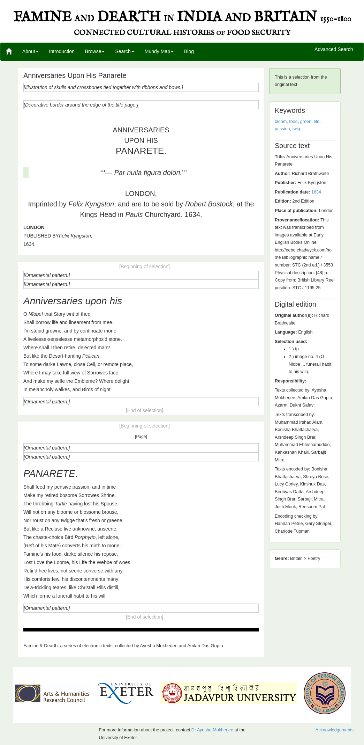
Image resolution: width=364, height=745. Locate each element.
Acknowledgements (335, 730)
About (30, 51)
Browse (95, 51)
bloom (281, 121)
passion (282, 128)
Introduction (62, 51)
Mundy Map (159, 51)
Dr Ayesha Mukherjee (212, 730)
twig (296, 128)
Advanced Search (333, 49)
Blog (189, 51)
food (293, 121)
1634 (316, 192)
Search (124, 51)
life (316, 121)
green (305, 121)
